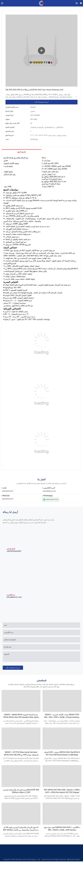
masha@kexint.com (49, 491)
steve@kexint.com (14, 597)
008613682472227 (51, 500)
